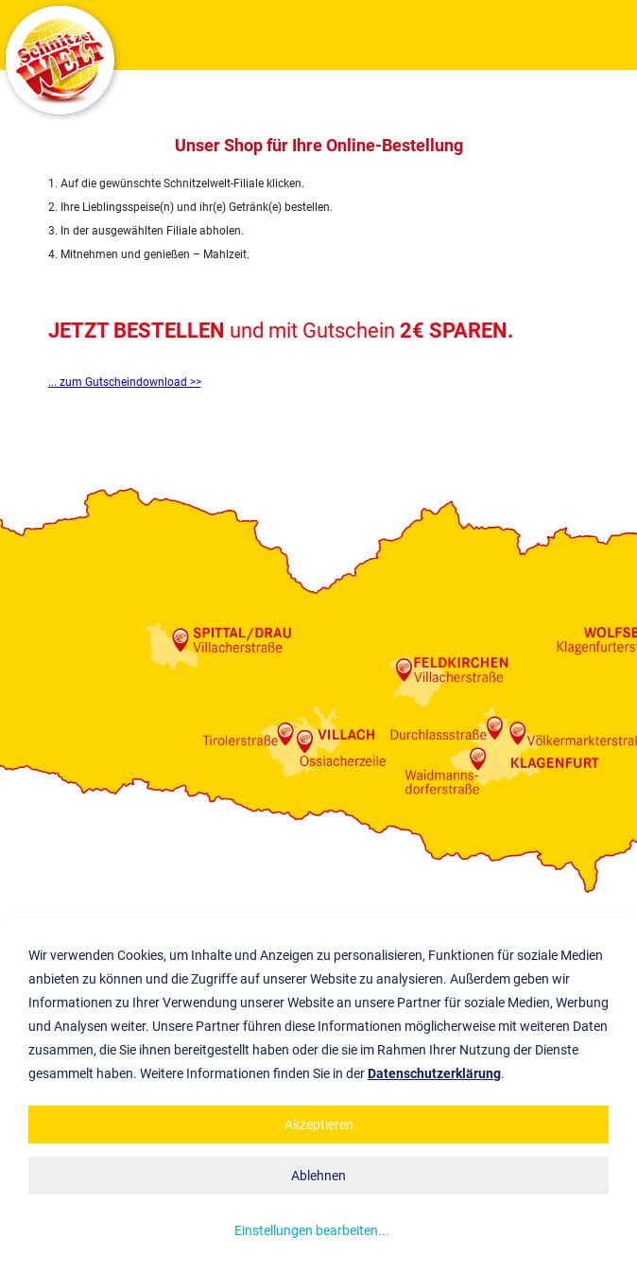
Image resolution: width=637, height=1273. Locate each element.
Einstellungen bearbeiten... (311, 1230)
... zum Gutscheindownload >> (124, 382)
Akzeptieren (318, 1124)
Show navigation (613, 35)
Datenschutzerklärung (434, 1073)
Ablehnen (318, 1175)
